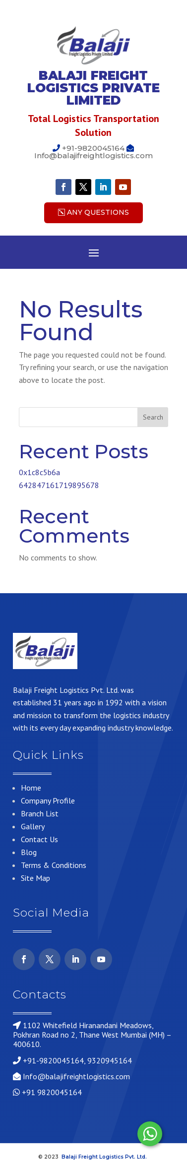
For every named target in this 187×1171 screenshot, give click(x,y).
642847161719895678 (59, 485)
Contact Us (39, 839)
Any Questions (98, 212)
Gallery (33, 826)
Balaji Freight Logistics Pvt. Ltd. (105, 1157)
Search (153, 417)
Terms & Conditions (53, 865)
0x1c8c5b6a (39, 472)
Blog (29, 852)
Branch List (40, 813)
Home (31, 788)
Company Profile (48, 800)
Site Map (35, 878)
